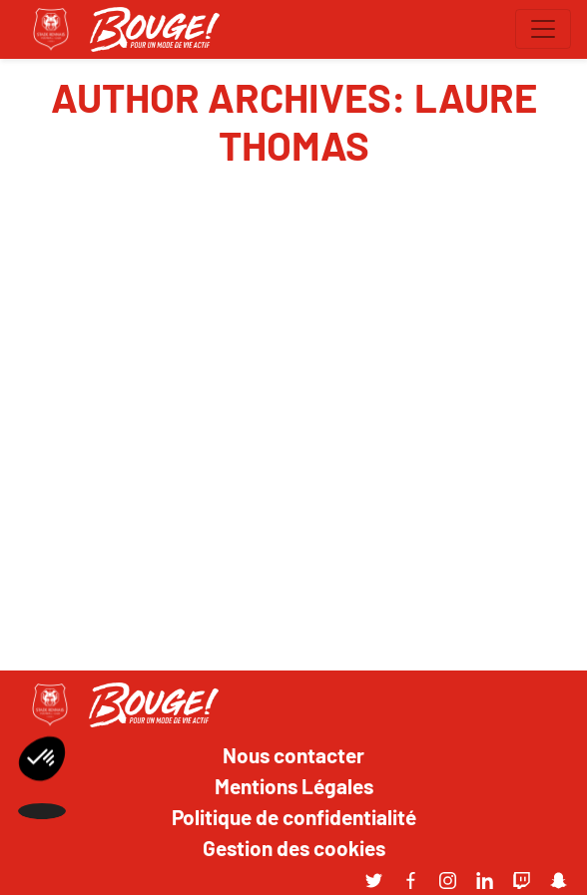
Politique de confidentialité (294, 816)
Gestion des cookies (294, 847)
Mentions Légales (294, 785)
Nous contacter (293, 754)
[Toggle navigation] (543, 29)
